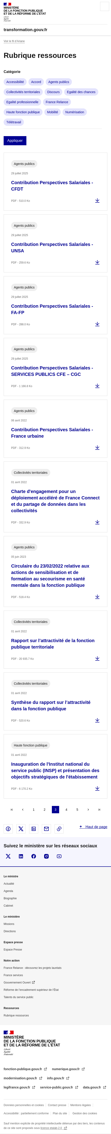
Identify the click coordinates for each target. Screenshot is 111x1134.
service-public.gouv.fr (57, 1087)
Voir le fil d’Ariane (14, 41)
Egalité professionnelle (22, 102)
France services (13, 975)
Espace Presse (13, 949)
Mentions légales (80, 1105)
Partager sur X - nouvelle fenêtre (20, 828)
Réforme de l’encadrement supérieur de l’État (31, 989)
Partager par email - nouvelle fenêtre (46, 828)
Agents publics (58, 82)
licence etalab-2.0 (51, 1128)
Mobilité (52, 112)
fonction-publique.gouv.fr (23, 1069)
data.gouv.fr (92, 1087)
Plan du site (60, 1113)
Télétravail (13, 122)
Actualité (9, 883)
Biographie (10, 898)
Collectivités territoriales (23, 92)
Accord (36, 82)
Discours (53, 92)
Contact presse (57, 1105)
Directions (10, 931)
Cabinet (8, 905)
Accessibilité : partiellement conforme (26, 1113)
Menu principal (104, 6)
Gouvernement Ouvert (17, 982)
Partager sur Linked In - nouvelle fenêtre (33, 828)
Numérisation (74, 112)
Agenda (8, 891)
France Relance (57, 102)
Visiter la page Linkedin (20, 856)
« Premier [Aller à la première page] (11, 809)
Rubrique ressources (16, 1015)
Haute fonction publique (23, 112)
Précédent (22, 809)
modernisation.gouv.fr (21, 1078)
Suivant (88, 809)
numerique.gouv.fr (66, 1069)
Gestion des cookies (85, 1113)
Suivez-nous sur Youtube (59, 856)
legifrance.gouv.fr (17, 1087)
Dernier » (99, 809)
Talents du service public (18, 997)
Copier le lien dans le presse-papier (59, 828)
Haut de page (95, 827)
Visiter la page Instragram (46, 856)
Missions (9, 924)
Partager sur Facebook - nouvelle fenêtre (8, 828)
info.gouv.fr (56, 1078)
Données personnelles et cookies (24, 1105)
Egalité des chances (81, 92)
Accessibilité (15, 82)
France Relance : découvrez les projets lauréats (32, 968)
